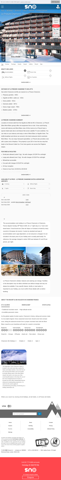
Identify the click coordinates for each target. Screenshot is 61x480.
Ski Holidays (10, 10)
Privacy (51, 425)
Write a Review (15, 56)
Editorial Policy (50, 428)
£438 (27, 199)
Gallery (31, 64)
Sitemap (10, 432)
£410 (27, 204)
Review (7, 64)
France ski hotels (45, 397)
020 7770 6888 (28, 462)
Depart (25, 64)
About (30, 422)
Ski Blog (31, 425)
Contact (51, 422)
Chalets (21, 341)
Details (19, 64)
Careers (10, 425)
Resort (36, 64)
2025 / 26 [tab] (26, 195)
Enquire (30, 477)
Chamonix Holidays (8, 341)
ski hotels (33, 397)
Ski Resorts (18, 10)
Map (41, 64)
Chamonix (31, 10)
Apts (37, 341)
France (25, 10)
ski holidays (24, 397)
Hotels (30, 341)
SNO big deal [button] (55, 2)
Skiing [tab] (13, 362)
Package (13, 64)
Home (2, 10)
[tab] (5, 304)
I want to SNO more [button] (25, 2)
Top (2, 64)
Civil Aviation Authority (17, 439)
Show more (25, 115)
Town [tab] (5, 362)
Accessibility (31, 428)
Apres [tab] (22, 362)
